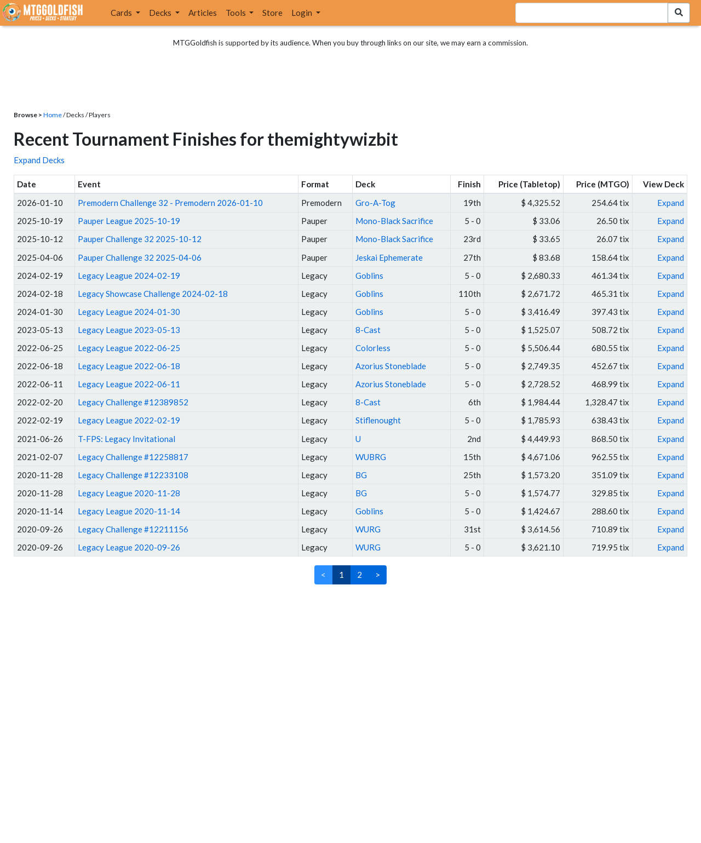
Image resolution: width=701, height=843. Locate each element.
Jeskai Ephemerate (389, 257)
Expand (670, 203)
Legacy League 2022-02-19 (129, 420)
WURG (368, 529)
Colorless (372, 348)
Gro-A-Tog (375, 203)
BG (361, 475)
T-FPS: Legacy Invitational (126, 439)
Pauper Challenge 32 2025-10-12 (140, 239)
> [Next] (377, 575)
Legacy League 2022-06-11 (129, 384)
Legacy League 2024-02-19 (129, 275)
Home (52, 115)
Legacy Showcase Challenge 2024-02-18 (153, 294)
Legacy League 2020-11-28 (129, 493)
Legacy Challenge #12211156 (133, 529)
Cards (122, 13)
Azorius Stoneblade (390, 366)
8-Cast (368, 330)
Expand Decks (39, 160)
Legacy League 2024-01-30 (129, 312)
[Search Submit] (679, 13)
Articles (202, 13)
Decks (161, 13)
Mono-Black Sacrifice (394, 221)
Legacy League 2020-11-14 (129, 511)
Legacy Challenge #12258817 (133, 457)
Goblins (369, 275)
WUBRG (370, 457)
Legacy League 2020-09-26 (129, 547)
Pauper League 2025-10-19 (129, 221)
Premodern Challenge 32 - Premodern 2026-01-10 (170, 203)
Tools (237, 13)
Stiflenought (378, 420)
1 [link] (341, 575)
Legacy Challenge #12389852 (133, 402)
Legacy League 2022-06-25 (129, 348)
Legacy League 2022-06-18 (129, 366)
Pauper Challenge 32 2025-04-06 (140, 257)
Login (302, 13)
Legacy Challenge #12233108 (133, 475)
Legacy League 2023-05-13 (129, 330)
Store (272, 13)
